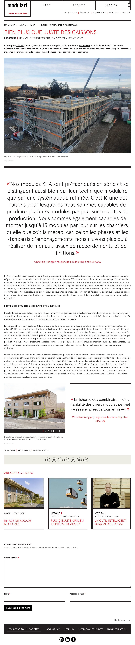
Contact (114, 13)
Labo (47, 5)
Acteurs (99, 513)
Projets (79, 5)
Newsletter (70, 13)
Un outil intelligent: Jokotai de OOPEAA (111, 522)
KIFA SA (20, 45)
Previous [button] (59, 431)
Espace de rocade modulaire (17, 522)
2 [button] (45, 430)
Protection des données (90, 629)
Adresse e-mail (78, 594)
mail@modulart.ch (116, 629)
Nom (7, 594)
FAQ (124, 13)
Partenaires (99, 13)
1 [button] (43, 430)
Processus (10, 38)
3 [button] (48, 430)
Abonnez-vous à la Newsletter (24, 629)
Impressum (69, 629)
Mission (112, 5)
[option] (34, 406)
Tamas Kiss (9, 450)
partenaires (84, 45)
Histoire (55, 513)
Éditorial (85, 13)
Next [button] (63, 431)
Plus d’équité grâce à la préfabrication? (67, 522)
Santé (7, 513)
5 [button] (54, 430)
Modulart (9, 25)
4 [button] (51, 430)
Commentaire (11, 557)
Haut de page (120, 620)
